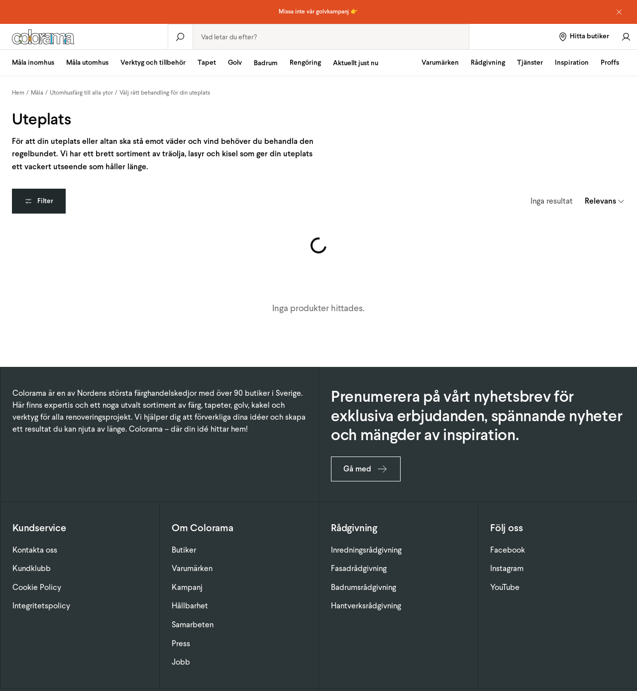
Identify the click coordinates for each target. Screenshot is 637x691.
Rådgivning (488, 62)
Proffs (610, 62)
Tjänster (530, 62)
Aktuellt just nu (355, 63)
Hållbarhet (190, 605)
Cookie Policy (36, 587)
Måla (37, 93)
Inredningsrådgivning (366, 550)
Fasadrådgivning (359, 568)
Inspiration (572, 62)
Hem (18, 93)
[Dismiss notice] (619, 12)
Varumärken (440, 62)
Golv (235, 62)
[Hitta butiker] (583, 36)
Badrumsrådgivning (363, 587)
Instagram (507, 568)
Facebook (507, 550)
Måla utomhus (87, 62)
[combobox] (331, 36)
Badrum (266, 63)
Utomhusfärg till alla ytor (81, 93)
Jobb (181, 662)
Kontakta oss (34, 550)
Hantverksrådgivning (366, 605)
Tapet (207, 62)
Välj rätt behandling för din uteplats (164, 93)
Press (181, 643)
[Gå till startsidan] (84, 37)
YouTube (505, 587)
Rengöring (305, 62)
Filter (38, 201)
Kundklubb (31, 568)
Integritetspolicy (41, 605)
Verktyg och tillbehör (153, 62)
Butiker (184, 550)
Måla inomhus (33, 62)
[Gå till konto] (626, 36)
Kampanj (187, 587)
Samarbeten (192, 624)
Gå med (365, 469)
